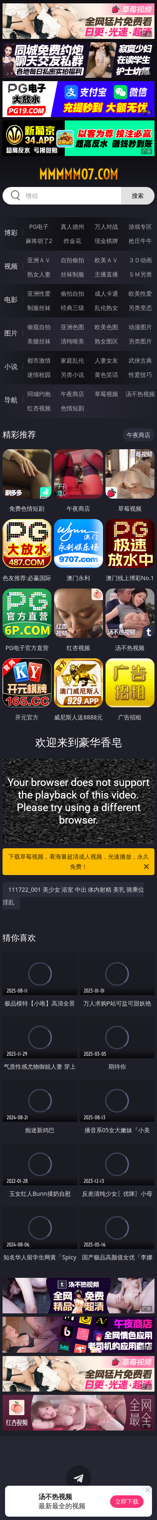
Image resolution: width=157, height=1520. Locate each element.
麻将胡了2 (39, 241)
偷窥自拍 (39, 327)
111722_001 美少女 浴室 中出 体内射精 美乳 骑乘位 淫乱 (73, 895)
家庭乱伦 (72, 360)
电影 (11, 299)
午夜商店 (72, 394)
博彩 (11, 232)
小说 (11, 366)
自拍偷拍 (72, 260)
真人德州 (72, 226)
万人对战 (106, 226)
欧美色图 (106, 327)
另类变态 (140, 308)
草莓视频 (106, 394)
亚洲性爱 (39, 293)
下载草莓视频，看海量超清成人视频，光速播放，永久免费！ (79, 862)
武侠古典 (140, 360)
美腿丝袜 (39, 341)
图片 (11, 333)
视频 (11, 266)
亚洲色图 (72, 327)
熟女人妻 (39, 274)
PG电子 (39, 226)
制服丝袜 (39, 308)
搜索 (138, 196)
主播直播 (106, 274)
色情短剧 (72, 408)
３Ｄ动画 (140, 260)
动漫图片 (140, 327)
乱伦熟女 (106, 308)
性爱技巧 (140, 375)
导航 (11, 399)
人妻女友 (106, 360)
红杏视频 (39, 408)
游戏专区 (140, 226)
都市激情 (39, 360)
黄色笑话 (106, 375)
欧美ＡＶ (106, 260)
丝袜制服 (72, 274)
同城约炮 (39, 394)
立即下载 (127, 1501)
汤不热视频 (140, 394)
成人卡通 (106, 293)
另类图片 (140, 341)
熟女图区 (106, 341)
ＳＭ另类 (140, 274)
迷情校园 (39, 375)
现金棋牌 (106, 241)
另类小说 (72, 375)
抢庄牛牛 (140, 241)
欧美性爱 (140, 293)
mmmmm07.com (78, 174)
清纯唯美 (72, 341)
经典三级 (72, 308)
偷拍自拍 (72, 293)
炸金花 (72, 241)
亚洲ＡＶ (39, 260)
